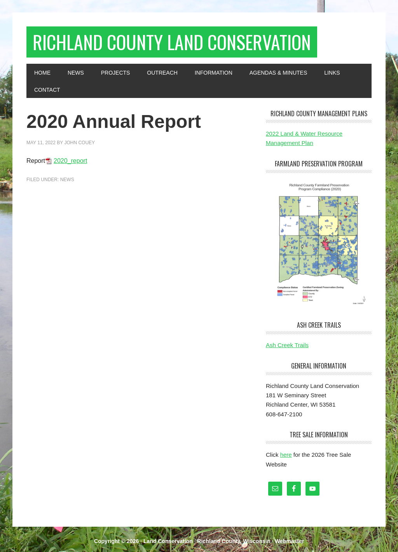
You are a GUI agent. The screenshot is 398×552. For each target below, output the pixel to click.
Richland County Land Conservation (172, 42)
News (67, 179)
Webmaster (289, 541)
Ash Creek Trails (287, 345)
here (286, 454)
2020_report (70, 160)
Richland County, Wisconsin (233, 541)
